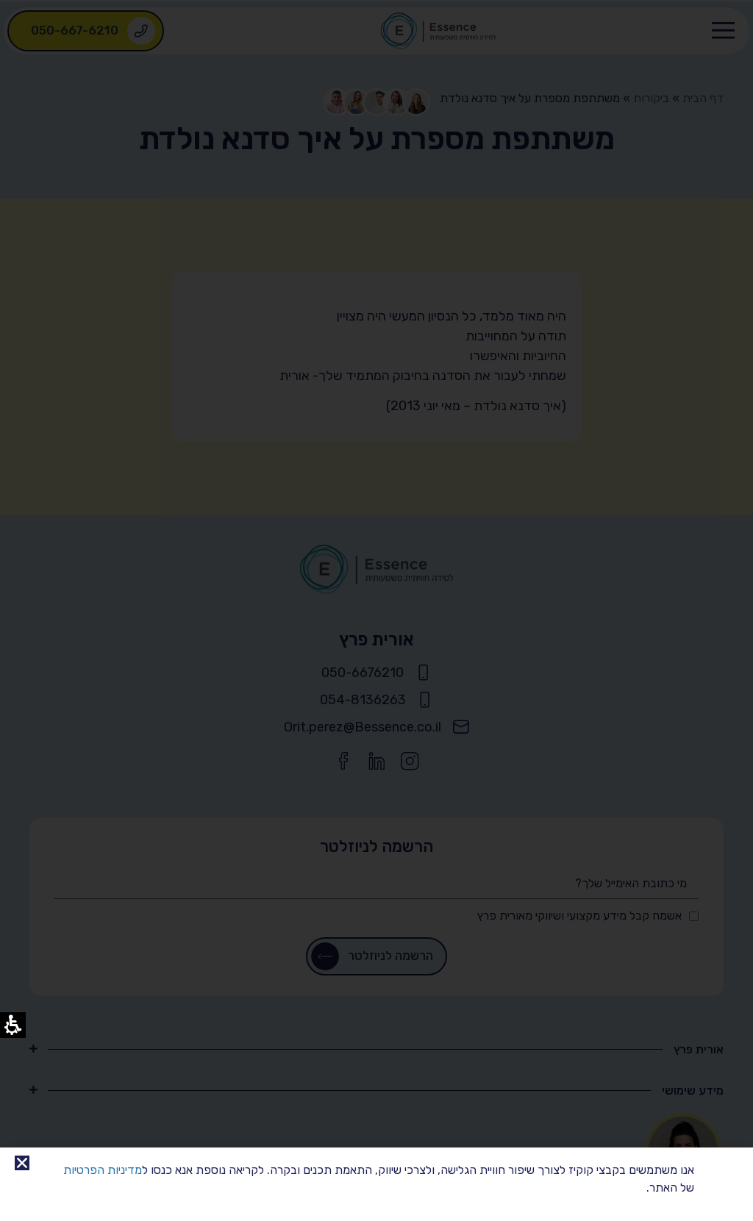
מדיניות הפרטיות (102, 1170)
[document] (376, 610)
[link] (22, 1163)
